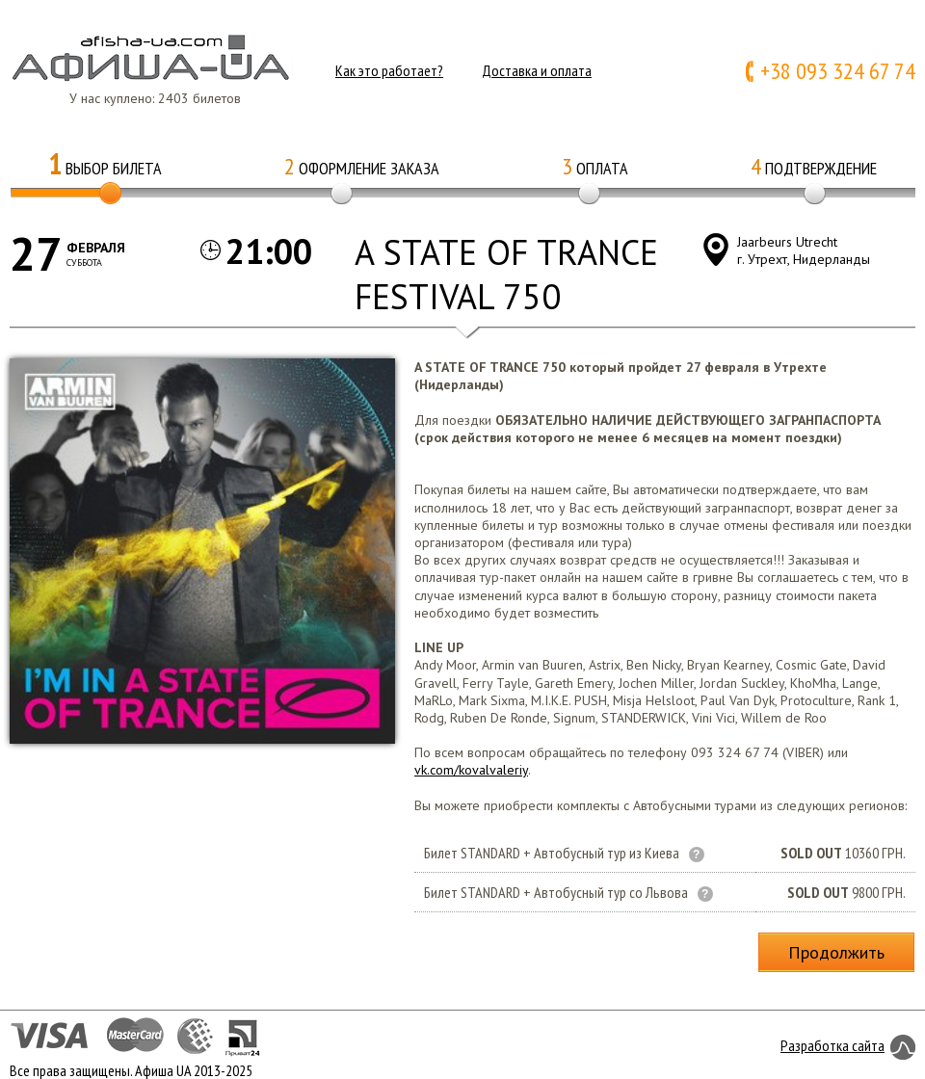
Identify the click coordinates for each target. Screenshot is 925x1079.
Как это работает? (389, 70)
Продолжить (836, 952)
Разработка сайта (832, 1045)
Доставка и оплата (537, 70)
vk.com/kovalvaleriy (471, 769)
